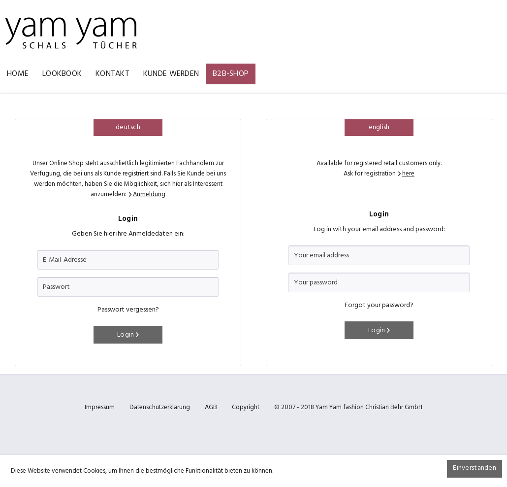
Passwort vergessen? (128, 309)
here (408, 174)
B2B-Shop (231, 74)
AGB (211, 407)
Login (128, 335)
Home (18, 74)
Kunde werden (171, 74)
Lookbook (62, 74)
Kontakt (112, 74)
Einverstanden (474, 468)
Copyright (245, 407)
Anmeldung (149, 194)
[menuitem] (17, 74)
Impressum (100, 407)
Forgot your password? (379, 305)
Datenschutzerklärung (159, 407)
